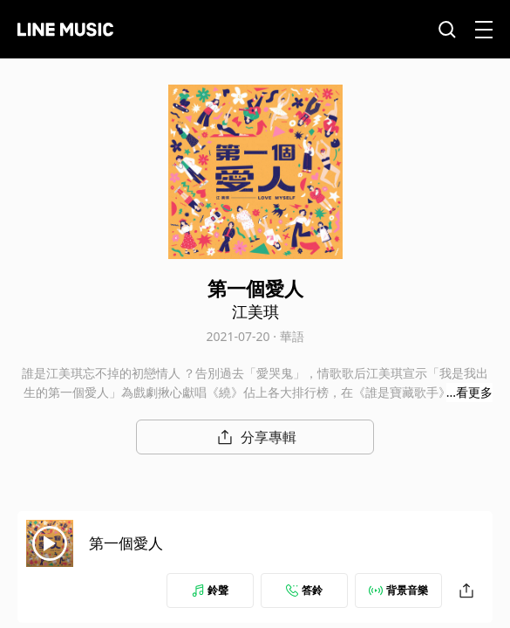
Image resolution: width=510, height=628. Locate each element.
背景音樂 (398, 590)
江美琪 (255, 311)
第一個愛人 (126, 543)
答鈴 (304, 590)
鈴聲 (210, 590)
